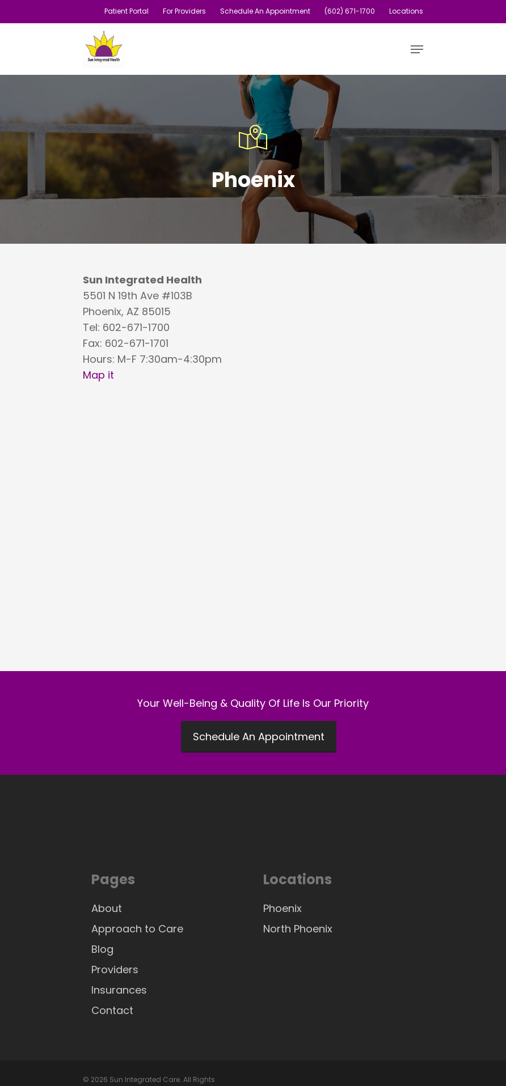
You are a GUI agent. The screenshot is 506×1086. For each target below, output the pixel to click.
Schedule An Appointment (258, 736)
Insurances (119, 990)
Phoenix (282, 908)
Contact (112, 1010)
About (106, 908)
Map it (98, 375)
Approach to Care (137, 929)
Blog (102, 949)
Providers (114, 969)
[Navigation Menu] (417, 49)
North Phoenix (297, 929)
